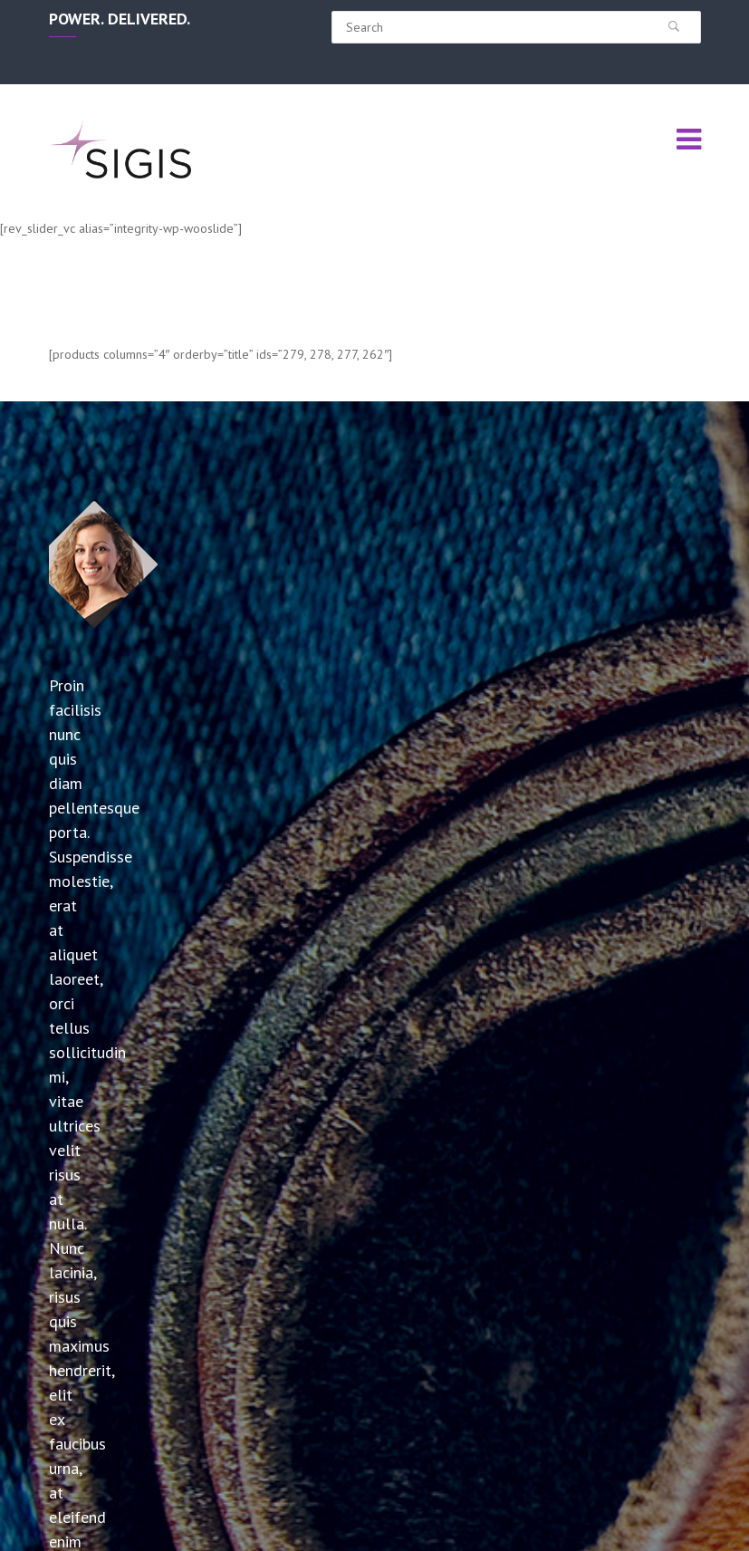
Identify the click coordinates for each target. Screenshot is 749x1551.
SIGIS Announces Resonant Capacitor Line (107, 1333)
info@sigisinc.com (651, 1378)
